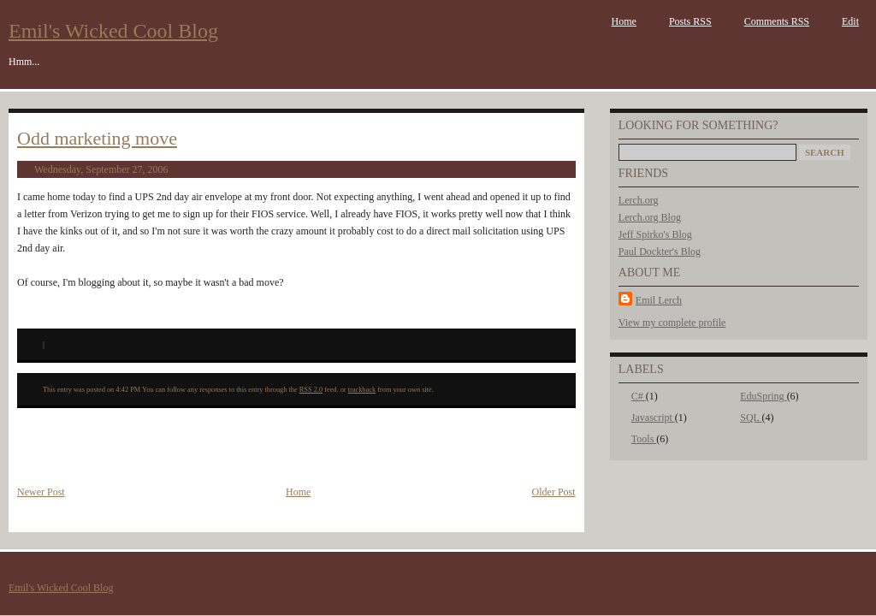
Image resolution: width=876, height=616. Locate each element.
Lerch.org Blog (650, 217)
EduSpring (763, 396)
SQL (750, 418)
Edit (850, 21)
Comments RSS (776, 21)
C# (638, 396)
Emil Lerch (659, 300)
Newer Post (41, 492)
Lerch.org (639, 200)
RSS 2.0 (311, 390)
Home (624, 21)
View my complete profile (672, 323)
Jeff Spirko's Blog (655, 234)
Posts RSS (690, 21)
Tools (644, 439)
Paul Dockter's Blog (660, 252)
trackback (362, 390)
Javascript (653, 418)
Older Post (554, 492)
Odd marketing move (97, 138)
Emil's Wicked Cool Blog (113, 31)
